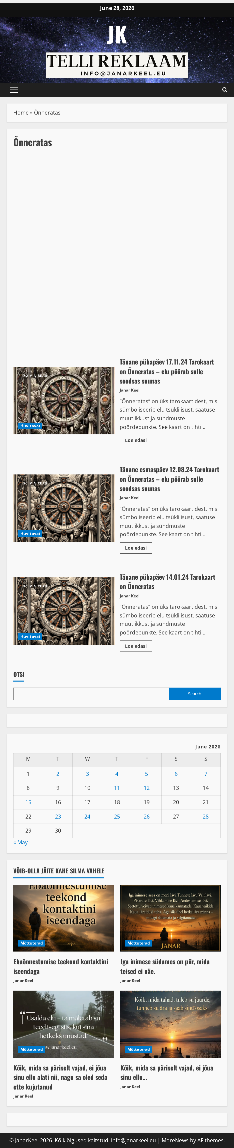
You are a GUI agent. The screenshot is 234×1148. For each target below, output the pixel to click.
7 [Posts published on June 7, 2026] (205, 772)
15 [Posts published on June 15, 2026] (28, 801)
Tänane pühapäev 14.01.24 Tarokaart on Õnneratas (64, 610)
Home (21, 112)
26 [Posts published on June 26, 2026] (147, 815)
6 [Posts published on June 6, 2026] (176, 772)
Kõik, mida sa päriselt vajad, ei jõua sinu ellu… (167, 1071)
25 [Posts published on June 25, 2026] (117, 815)
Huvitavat (30, 426)
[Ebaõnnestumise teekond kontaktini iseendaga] (63, 917)
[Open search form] (224, 90)
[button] (14, 90)
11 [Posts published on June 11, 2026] (117, 787)
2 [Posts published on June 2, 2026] (57, 772)
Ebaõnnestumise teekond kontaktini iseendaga (61, 965)
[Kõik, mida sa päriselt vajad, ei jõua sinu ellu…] (170, 1023)
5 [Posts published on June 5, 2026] (146, 772)
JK (117, 33)
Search (194, 693)
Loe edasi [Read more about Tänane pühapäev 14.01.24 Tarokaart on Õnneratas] (138, 643)
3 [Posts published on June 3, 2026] (87, 772)
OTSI (18, 673)
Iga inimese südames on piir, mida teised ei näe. (165, 965)
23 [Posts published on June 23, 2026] (58, 815)
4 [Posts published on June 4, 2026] (116, 772)
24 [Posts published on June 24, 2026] (87, 815)
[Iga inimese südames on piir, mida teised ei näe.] (170, 917)
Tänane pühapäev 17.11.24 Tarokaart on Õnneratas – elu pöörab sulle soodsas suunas (64, 400)
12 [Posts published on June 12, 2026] (147, 787)
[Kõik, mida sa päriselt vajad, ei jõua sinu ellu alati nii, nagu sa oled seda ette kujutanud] (63, 1023)
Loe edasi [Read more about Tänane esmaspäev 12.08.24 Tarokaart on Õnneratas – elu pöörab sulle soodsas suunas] (138, 546)
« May (20, 841)
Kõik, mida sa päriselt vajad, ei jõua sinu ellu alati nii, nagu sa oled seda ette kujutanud (60, 1075)
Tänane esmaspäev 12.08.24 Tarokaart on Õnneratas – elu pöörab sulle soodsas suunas (64, 507)
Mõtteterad (31, 942)
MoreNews (175, 1139)
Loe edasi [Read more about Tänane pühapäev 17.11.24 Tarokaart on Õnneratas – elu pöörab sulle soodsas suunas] (138, 438)
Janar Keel (130, 390)
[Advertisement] (117, 204)
